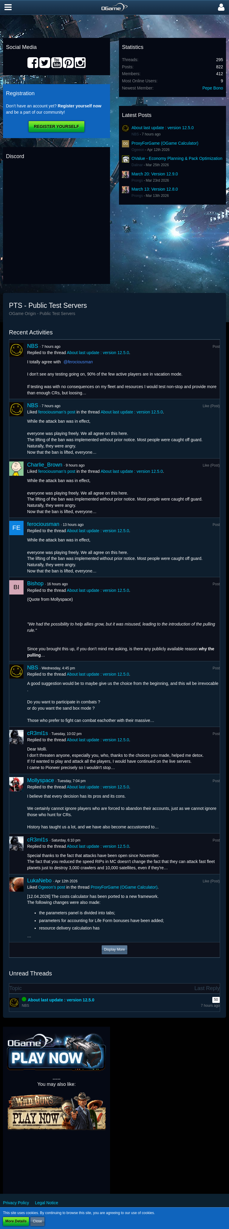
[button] (8, 7)
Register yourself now (79, 106)
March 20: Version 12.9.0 (154, 174)
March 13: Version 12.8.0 (154, 189)
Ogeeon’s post (51, 887)
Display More (114, 949)
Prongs (137, 180)
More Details (16, 1221)
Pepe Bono (212, 88)
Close (37, 1221)
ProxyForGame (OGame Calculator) (164, 143)
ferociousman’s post (56, 412)
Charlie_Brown (44, 465)
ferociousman (80, 361)
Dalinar (137, 165)
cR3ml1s (37, 733)
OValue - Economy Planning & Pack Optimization (176, 158)
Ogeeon (137, 150)
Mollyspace (40, 780)
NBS (135, 134)
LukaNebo (39, 881)
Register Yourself (56, 126)
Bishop (35, 583)
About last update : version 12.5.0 (162, 127)
